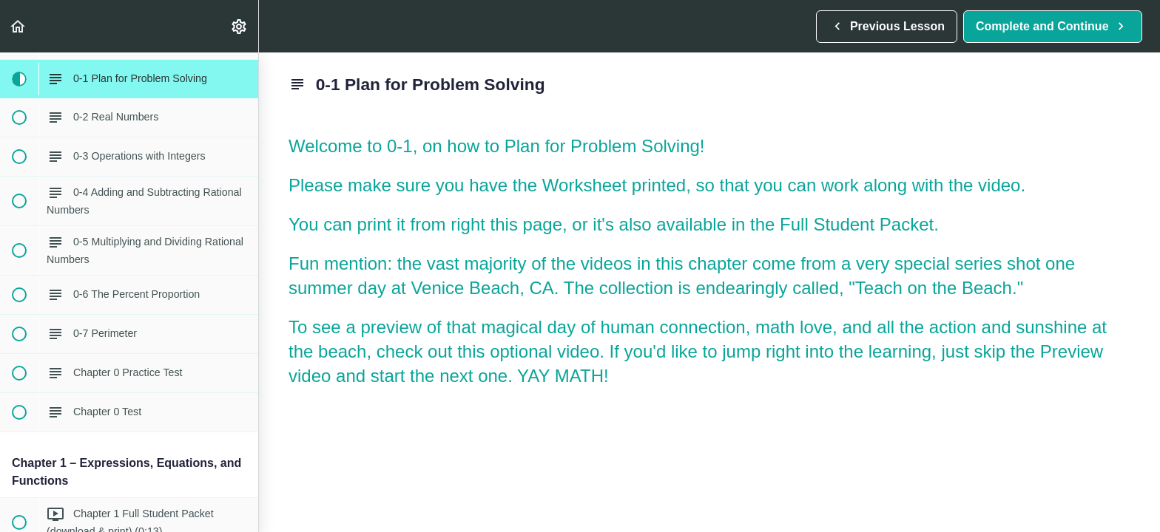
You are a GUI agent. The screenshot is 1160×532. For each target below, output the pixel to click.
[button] (18, 26)
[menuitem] (239, 26)
